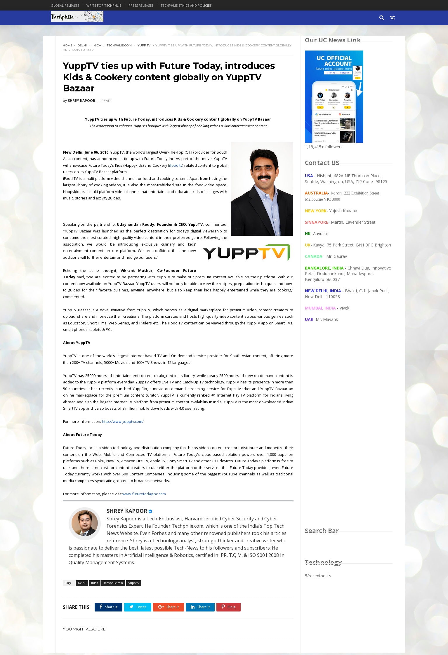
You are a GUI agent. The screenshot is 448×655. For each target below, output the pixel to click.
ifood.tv (208, 167)
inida (97, 46)
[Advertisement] (348, 431)
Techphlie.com (120, 46)
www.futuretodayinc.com (144, 495)
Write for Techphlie (109, 5)
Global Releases (70, 5)
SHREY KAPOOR (127, 512)
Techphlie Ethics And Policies (191, 5)
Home (68, 46)
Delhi (83, 46)
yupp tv (144, 46)
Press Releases (146, 5)
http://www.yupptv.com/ (123, 423)
